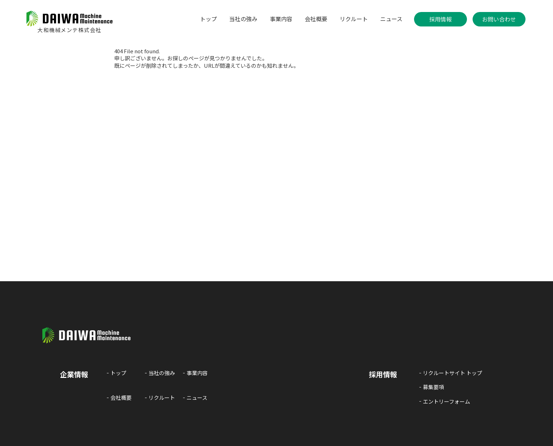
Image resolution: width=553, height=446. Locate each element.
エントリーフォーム (446, 401)
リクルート (354, 18)
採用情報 (440, 19)
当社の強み (243, 18)
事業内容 (281, 18)
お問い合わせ (499, 19)
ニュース (391, 18)
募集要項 (433, 387)
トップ (208, 18)
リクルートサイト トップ (452, 372)
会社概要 (316, 18)
